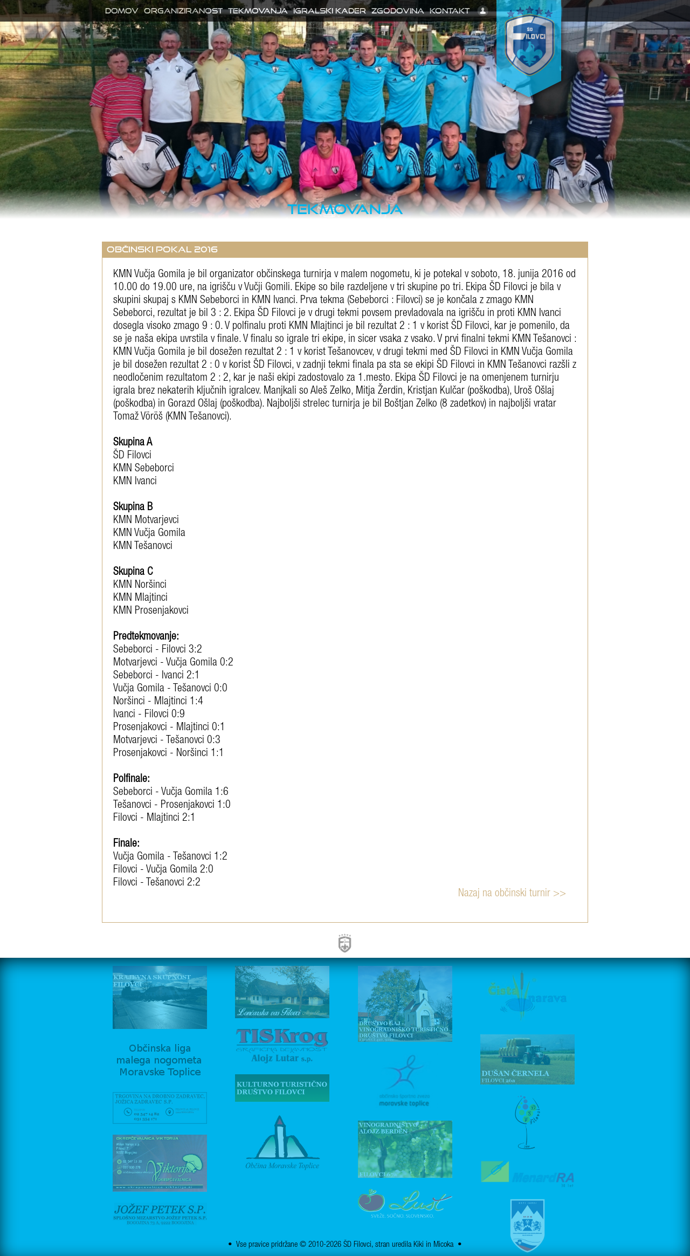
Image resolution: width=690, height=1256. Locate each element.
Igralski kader (329, 10)
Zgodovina (397, 10)
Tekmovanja (258, 10)
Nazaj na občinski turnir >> (512, 894)
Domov (122, 10)
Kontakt (450, 10)
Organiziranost (183, 10)
